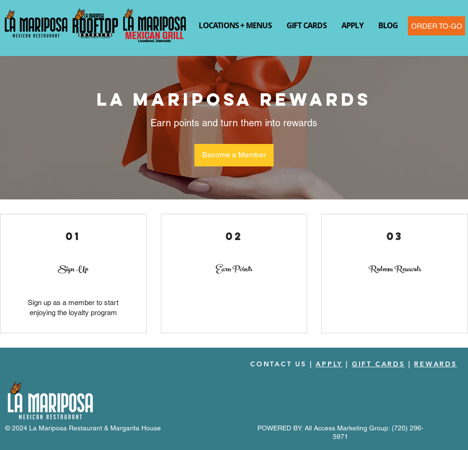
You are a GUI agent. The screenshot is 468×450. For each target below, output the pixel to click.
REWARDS (435, 364)
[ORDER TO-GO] (436, 25)
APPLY (329, 364)
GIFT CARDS (378, 364)
